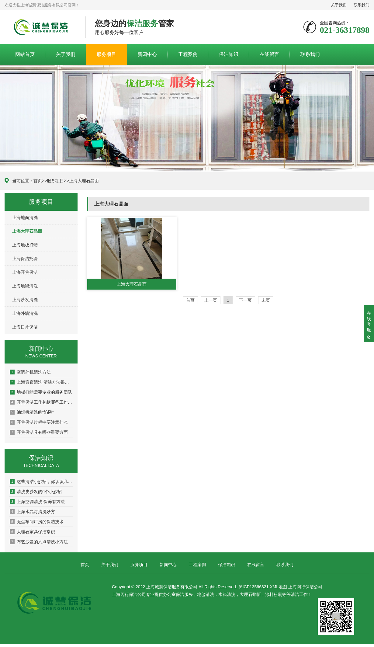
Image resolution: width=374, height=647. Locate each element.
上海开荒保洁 (25, 272)
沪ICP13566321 (253, 586)
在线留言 (269, 54)
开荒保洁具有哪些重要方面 (39, 432)
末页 (265, 300)
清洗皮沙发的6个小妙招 (36, 491)
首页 (37, 180)
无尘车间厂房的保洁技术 (37, 521)
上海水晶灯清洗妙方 (32, 511)
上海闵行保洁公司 (305, 586)
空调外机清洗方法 (30, 372)
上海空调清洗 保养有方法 (37, 501)
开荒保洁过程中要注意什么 (39, 422)
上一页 (210, 300)
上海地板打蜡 (25, 244)
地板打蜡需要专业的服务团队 (41, 392)
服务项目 (106, 54)
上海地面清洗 (25, 217)
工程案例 (188, 54)
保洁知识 (228, 54)
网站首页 (25, 54)
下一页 (245, 300)
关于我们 (339, 5)
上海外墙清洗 (25, 313)
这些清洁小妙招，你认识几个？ (41, 481)
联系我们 (361, 5)
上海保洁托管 (25, 258)
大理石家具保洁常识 (32, 531)
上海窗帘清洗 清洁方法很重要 (41, 382)
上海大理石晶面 (84, 180)
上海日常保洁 (25, 327)
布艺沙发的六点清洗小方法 (39, 541)
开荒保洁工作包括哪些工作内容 (41, 402)
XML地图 (278, 586)
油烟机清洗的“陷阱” (32, 412)
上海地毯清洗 (25, 285)
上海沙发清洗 (25, 299)
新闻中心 (147, 54)
